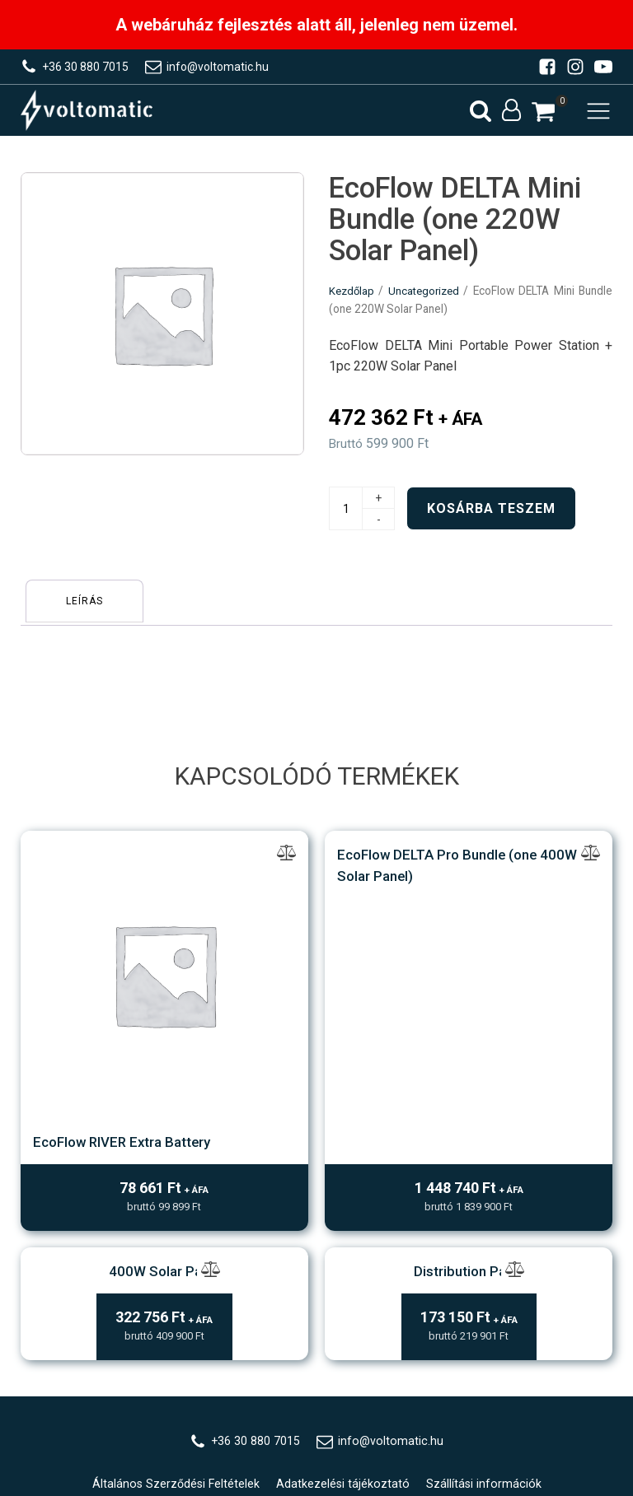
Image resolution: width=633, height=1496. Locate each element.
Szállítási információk (486, 1224)
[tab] (88, 608)
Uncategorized (426, 300)
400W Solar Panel (164, 1008)
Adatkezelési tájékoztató (344, 1224)
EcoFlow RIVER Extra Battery (164, 857)
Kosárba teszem (491, 519)
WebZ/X (346, 1338)
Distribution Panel (468, 1008)
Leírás (87, 608)
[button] (543, 116)
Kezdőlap (353, 300)
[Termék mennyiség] (345, 519)
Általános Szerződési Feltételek (175, 1224)
